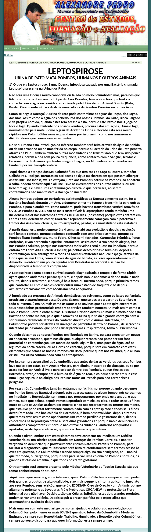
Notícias (8, 55)
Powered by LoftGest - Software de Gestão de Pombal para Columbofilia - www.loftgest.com (75, 530)
